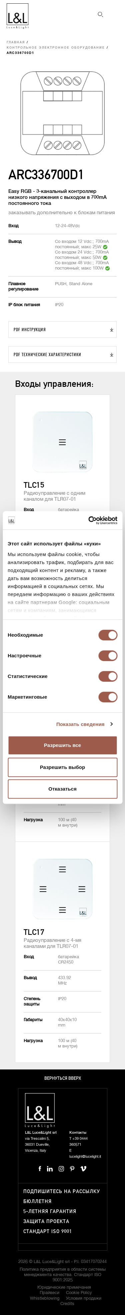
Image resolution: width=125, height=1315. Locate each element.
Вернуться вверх (62, 1078)
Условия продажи (83, 1298)
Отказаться (62, 789)
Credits (67, 1304)
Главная (16, 42)
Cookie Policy (79, 1293)
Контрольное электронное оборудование (56, 47)
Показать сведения (80, 724)
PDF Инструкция (30, 329)
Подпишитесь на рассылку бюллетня (61, 1196)
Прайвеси (49, 1293)
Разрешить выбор (62, 767)
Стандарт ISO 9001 (47, 1231)
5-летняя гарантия (49, 1211)
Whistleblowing (44, 1298)
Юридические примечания (64, 1287)
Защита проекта (46, 1221)
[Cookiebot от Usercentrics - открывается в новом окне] (89, 520)
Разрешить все (62, 745)
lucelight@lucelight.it (85, 1156)
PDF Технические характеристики (47, 354)
